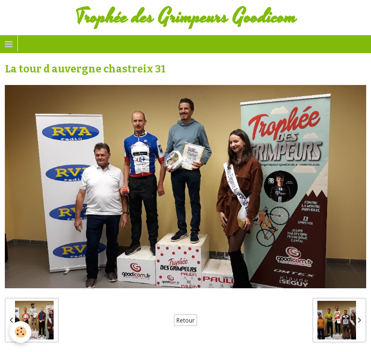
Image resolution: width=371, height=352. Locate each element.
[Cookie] (20, 332)
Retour (185, 320)
